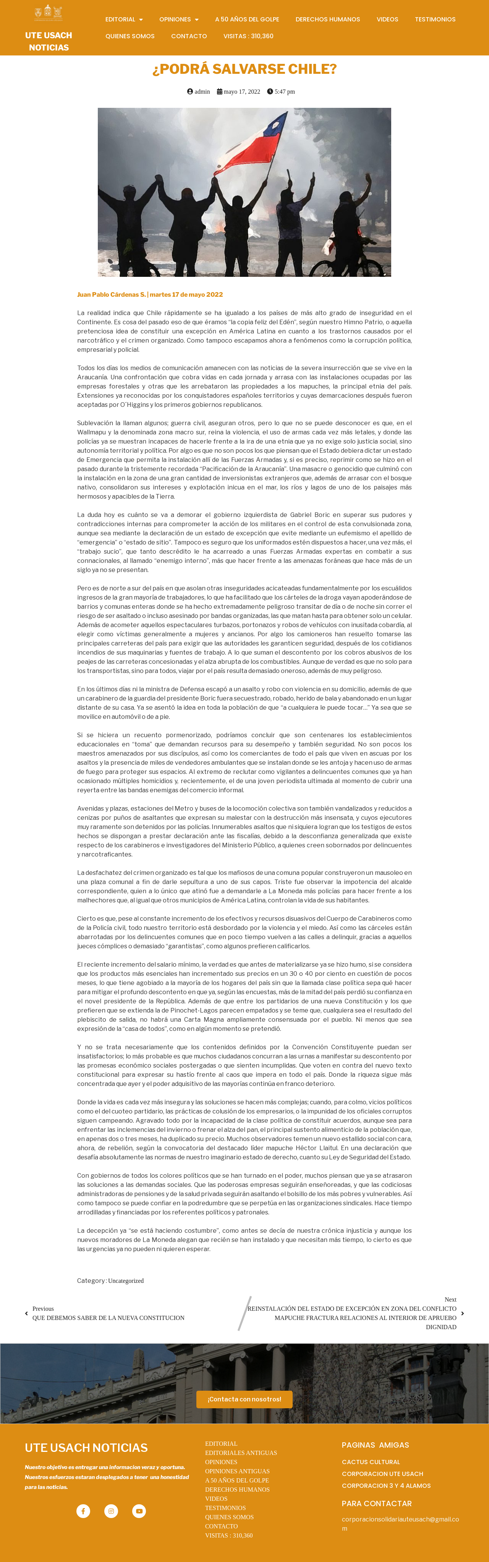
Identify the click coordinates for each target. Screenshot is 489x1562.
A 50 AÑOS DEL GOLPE (237, 1480)
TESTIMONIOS (225, 1508)
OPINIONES (221, 1462)
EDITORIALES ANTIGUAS (241, 1453)
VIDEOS (216, 1498)
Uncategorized (126, 1281)
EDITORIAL (221, 1443)
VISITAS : (229, 1535)
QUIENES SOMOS (229, 1517)
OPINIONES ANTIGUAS (237, 1471)
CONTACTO (221, 1526)
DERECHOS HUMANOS (237, 1489)
